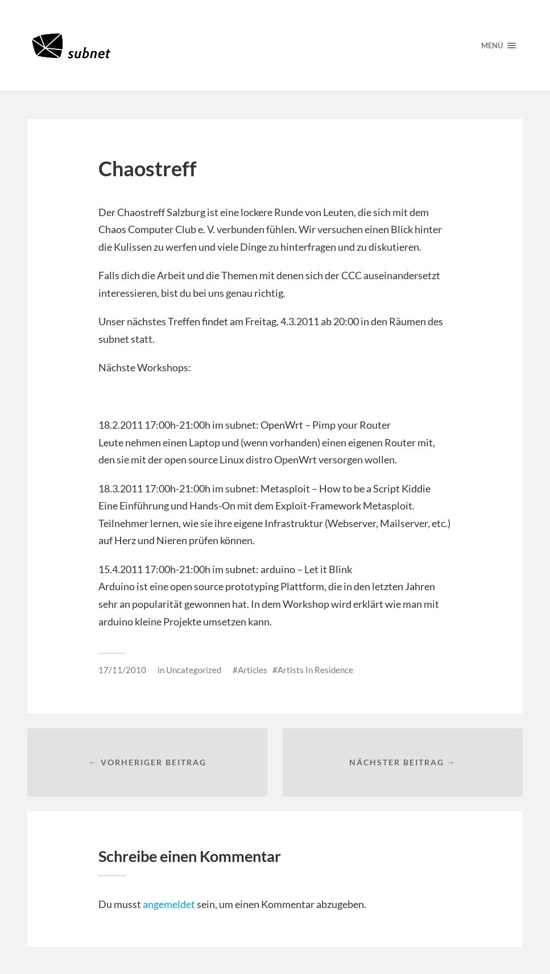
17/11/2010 (122, 670)
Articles (252, 670)
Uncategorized (193, 670)
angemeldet (169, 904)
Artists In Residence (315, 670)
